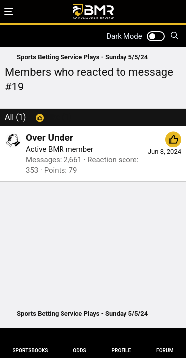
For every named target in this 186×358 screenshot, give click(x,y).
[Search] (174, 36)
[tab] (54, 117)
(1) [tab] (15, 117)
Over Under (49, 137)
